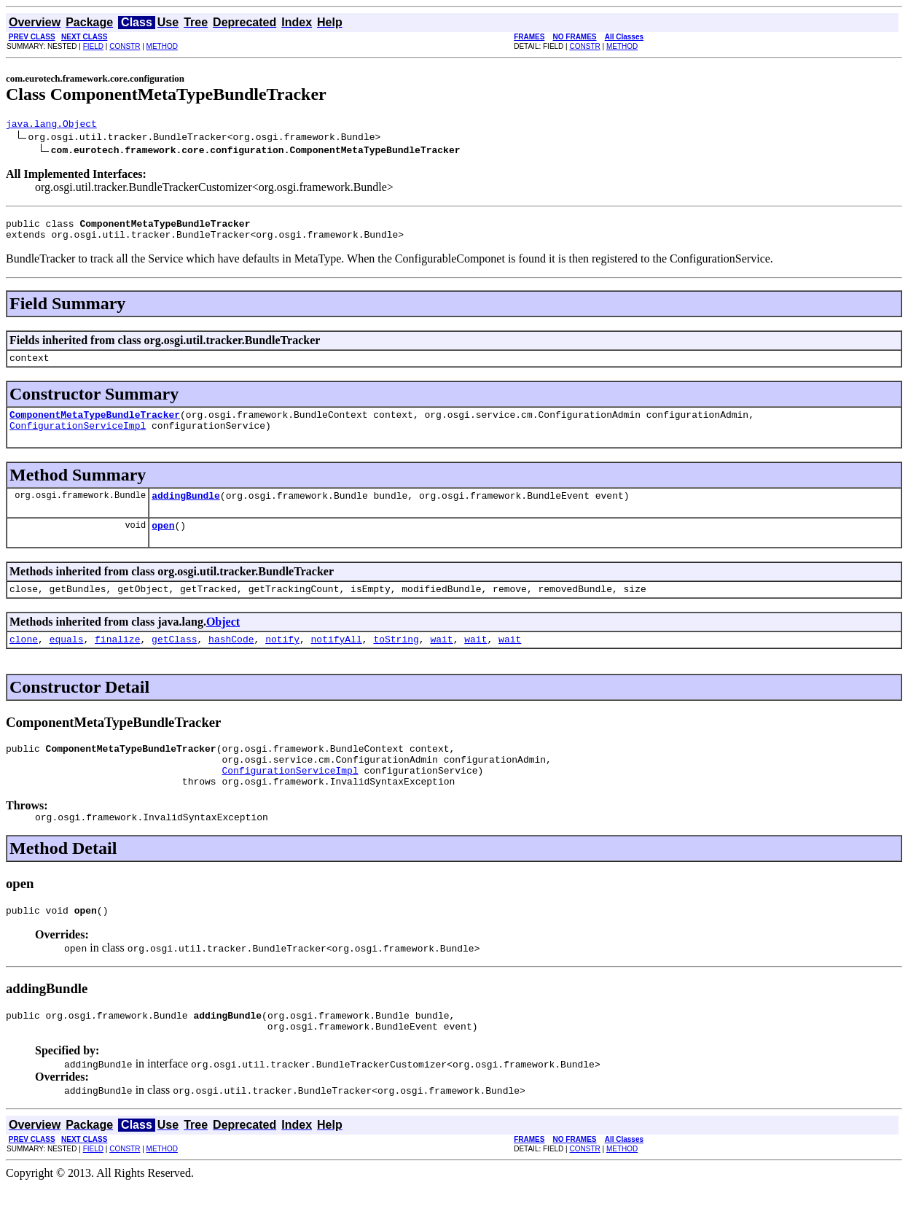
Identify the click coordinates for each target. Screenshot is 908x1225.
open (163, 542)
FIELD (93, 46)
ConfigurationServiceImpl (77, 438)
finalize (117, 660)
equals (67, 660)
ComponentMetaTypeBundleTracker (94, 425)
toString (395, 660)
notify (282, 660)
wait (441, 660)
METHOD (162, 46)
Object (223, 641)
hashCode (231, 660)
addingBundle (186, 510)
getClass (174, 660)
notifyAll (336, 660)
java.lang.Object (51, 125)
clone (23, 660)
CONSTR (124, 46)
